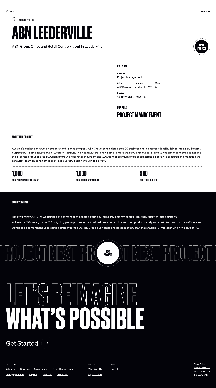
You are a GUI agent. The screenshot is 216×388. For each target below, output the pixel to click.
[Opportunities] (95, 374)
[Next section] (202, 46)
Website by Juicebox (202, 371)
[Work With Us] (95, 369)
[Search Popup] (31, 11)
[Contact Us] (62, 374)
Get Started (22, 343)
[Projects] (33, 374)
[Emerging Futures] (15, 374)
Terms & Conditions (202, 368)
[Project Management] (63, 369)
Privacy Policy (199, 364)
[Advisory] (10, 369)
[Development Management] (33, 369)
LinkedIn (115, 369)
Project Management (129, 77)
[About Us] (47, 374)
